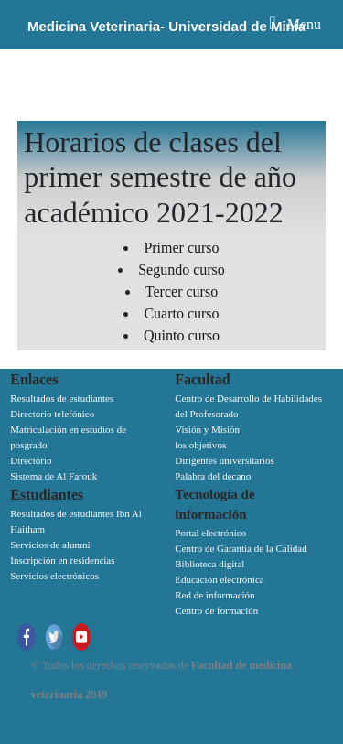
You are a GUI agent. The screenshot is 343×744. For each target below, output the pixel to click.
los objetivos (200, 444)
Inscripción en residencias (62, 560)
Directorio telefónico (52, 413)
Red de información (214, 594)
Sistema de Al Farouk (53, 475)
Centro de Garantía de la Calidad (240, 548)
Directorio (30, 460)
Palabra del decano (213, 475)
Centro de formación (216, 610)
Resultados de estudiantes (61, 398)
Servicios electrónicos (54, 575)
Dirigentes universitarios (224, 460)
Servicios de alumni (50, 544)
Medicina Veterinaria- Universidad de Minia (166, 26)
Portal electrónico (210, 532)
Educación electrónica (219, 579)
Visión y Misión (207, 429)
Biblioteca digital (209, 563)
